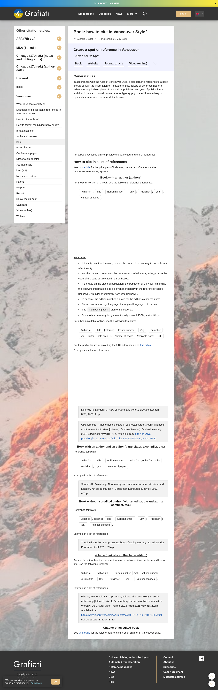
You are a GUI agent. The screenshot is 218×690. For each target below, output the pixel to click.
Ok (55, 681)
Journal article (113, 63)
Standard (21, 204)
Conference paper (26, 153)
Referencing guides (120, 666)
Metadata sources (174, 676)
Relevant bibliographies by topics (129, 657)
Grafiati (89, 39)
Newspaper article (26, 175)
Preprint (20, 187)
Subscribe (105, 13)
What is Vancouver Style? (30, 103)
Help (111, 681)
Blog (111, 676)
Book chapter (23, 147)
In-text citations (25, 130)
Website (93, 63)
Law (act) (21, 170)
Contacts (168, 657)
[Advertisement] (190, 77)
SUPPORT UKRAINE (107, 3)
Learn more (36, 683)
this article (84, 167)
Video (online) (138, 63)
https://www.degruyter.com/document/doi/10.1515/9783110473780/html (121, 614)
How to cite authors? (28, 119)
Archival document (26, 136)
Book (78, 63)
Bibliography (86, 13)
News (119, 13)
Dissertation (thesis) (27, 158)
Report (20, 193)
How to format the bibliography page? (37, 124)
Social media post (26, 198)
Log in (183, 13)
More (132, 13)
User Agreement (173, 671)
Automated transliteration (124, 662)
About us (168, 662)
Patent (20, 181)
